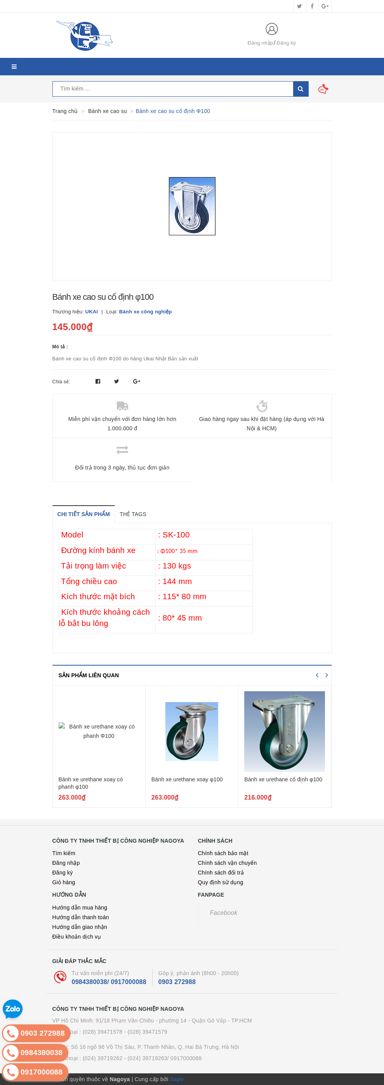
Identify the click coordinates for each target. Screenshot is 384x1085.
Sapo (177, 1079)
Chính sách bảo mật (223, 853)
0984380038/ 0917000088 (109, 982)
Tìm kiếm (64, 853)
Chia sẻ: (61, 381)
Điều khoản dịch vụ (76, 937)
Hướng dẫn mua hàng (80, 907)
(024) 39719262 (102, 1058)
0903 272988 (177, 982)
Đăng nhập (260, 43)
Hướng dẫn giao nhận (80, 927)
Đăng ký (286, 43)
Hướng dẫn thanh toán (80, 917)
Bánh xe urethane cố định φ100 (283, 779)
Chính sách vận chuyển (227, 863)
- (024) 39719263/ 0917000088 (163, 1058)
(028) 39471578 (102, 1032)
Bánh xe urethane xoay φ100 (187, 779)
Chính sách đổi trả (221, 872)
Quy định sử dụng (220, 882)
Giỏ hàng (63, 882)
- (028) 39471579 (145, 1032)
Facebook (224, 912)
